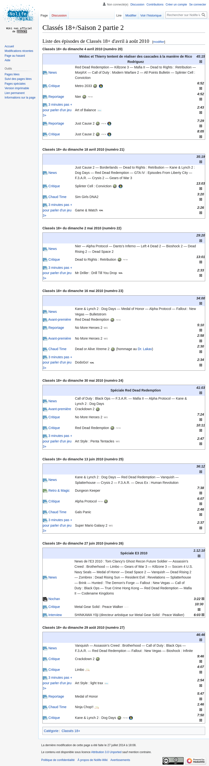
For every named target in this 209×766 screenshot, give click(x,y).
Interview (55, 615)
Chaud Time (57, 197)
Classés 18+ (71, 731)
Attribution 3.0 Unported (106, 752)
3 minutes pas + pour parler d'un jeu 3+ (57, 110)
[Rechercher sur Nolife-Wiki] (186, 14)
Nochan (54, 599)
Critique (54, 86)
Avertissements (120, 760)
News (52, 72)
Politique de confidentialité (58, 760)
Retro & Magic (59, 490)
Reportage (56, 97)
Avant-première (59, 319)
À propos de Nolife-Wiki (92, 760)
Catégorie (51, 731)
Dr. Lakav (145, 349)
